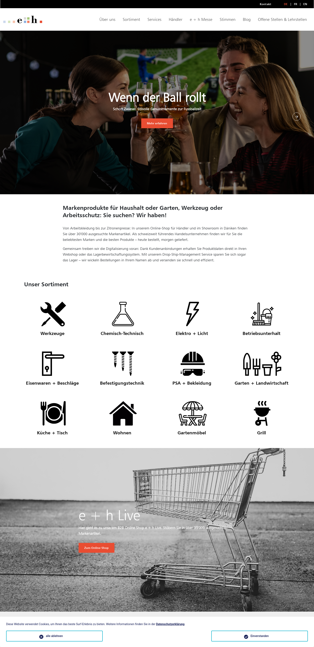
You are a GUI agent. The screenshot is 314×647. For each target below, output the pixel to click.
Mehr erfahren (157, 123)
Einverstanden (260, 636)
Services (154, 19)
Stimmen (227, 19)
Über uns (107, 19)
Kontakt (265, 4)
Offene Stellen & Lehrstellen (282, 19)
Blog (247, 19)
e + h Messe (201, 19)
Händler (175, 19)
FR (295, 4)
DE (286, 4)
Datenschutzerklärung (170, 624)
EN (305, 4)
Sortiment (131, 19)
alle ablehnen (54, 636)
